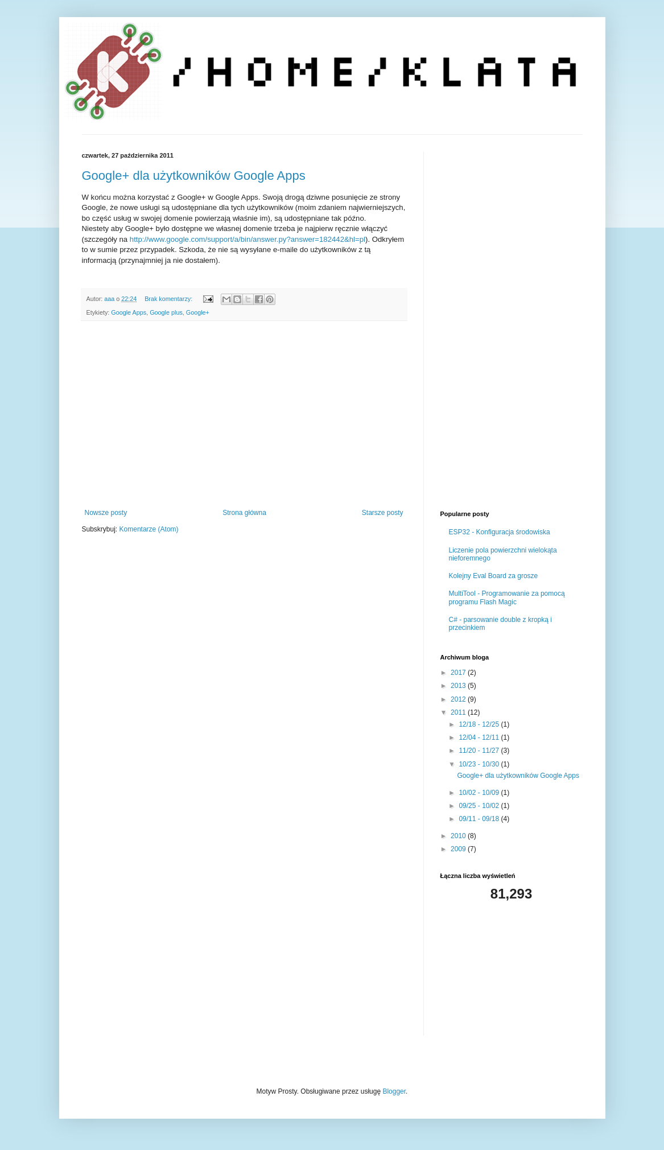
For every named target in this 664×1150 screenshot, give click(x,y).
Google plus (166, 312)
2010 (459, 836)
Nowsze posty (106, 513)
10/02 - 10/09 (480, 793)
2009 (459, 849)
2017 (459, 673)
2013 (459, 686)
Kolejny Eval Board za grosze (493, 576)
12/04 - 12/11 (480, 737)
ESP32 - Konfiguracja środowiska (499, 532)
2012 (459, 699)
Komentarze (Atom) (149, 529)
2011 (459, 712)
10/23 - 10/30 (480, 764)
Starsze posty (382, 513)
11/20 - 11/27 (480, 751)
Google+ (197, 312)
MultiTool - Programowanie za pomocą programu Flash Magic (507, 597)
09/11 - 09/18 (480, 819)
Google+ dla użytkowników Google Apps (194, 175)
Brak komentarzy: (169, 298)
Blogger (394, 1091)
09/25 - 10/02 (480, 806)
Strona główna (244, 513)
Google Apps (128, 312)
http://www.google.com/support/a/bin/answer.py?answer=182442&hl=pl (247, 239)
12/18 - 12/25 (480, 724)
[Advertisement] (244, 414)
